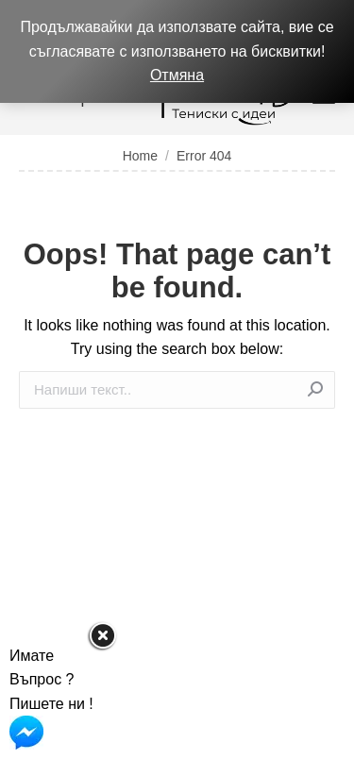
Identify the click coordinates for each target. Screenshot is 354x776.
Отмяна (177, 75)
